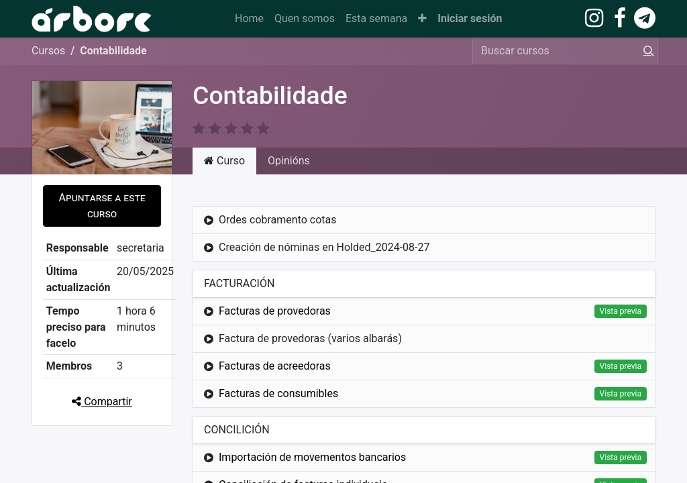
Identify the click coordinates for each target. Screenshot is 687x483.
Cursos (48, 50)
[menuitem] (249, 18)
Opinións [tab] (289, 160)
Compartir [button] (102, 401)
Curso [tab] (224, 160)
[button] (422, 18)
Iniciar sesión (469, 18)
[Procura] (646, 51)
